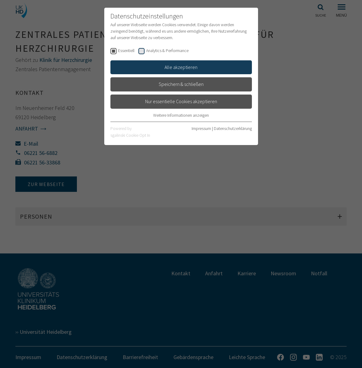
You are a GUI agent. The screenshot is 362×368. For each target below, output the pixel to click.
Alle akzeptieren (181, 67)
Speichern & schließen (181, 84)
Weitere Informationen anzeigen (181, 115)
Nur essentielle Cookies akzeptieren (181, 101)
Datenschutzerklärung (233, 128)
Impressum (201, 128)
